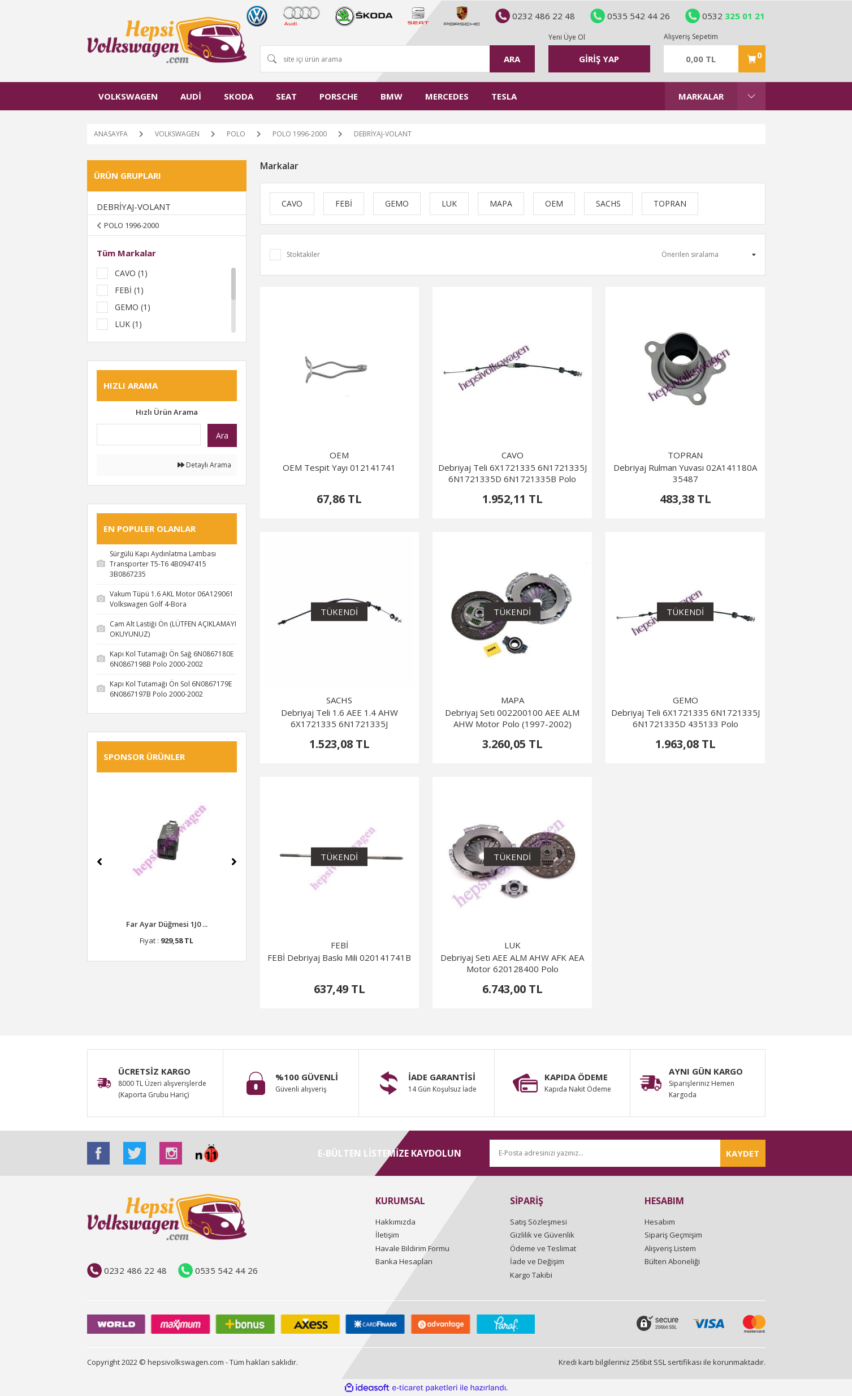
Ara (222, 435)
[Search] (397, 58)
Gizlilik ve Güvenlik (542, 1235)
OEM (339, 455)
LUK (512, 945)
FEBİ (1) (129, 290)
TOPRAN (685, 455)
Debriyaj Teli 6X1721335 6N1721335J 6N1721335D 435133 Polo (685, 718)
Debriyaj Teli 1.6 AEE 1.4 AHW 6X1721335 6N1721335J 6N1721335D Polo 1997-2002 (339, 718)
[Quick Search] (149, 434)
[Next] (234, 861)
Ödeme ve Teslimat (543, 1248)
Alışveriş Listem (670, 1248)
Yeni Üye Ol (566, 37)
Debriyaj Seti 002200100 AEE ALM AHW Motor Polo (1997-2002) (512, 718)
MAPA (512, 700)
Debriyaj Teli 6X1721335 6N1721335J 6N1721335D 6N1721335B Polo (512, 473)
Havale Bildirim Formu (412, 1248)
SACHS (339, 700)
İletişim (387, 1235)
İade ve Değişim (537, 1261)
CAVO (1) (131, 273)
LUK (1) (128, 324)
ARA (512, 59)
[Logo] (166, 40)
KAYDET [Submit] (742, 1153)
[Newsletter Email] (627, 1153)
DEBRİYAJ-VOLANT (383, 134)
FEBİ (339, 945)
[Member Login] (599, 58)
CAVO (512, 455)
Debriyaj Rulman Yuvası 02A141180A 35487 (685, 473)
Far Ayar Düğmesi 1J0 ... (166, 924)
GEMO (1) (132, 307)
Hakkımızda (395, 1222)
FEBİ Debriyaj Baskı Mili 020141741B (339, 957)
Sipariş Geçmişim (673, 1235)
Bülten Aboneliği (672, 1261)
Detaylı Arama (204, 465)
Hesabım (660, 1222)
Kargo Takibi (531, 1275)
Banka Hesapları (404, 1261)
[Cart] (714, 58)
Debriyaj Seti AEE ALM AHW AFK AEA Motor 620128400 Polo (512, 963)
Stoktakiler (303, 254)
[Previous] (99, 861)
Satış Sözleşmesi (538, 1222)
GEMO (685, 700)
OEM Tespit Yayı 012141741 (339, 467)
